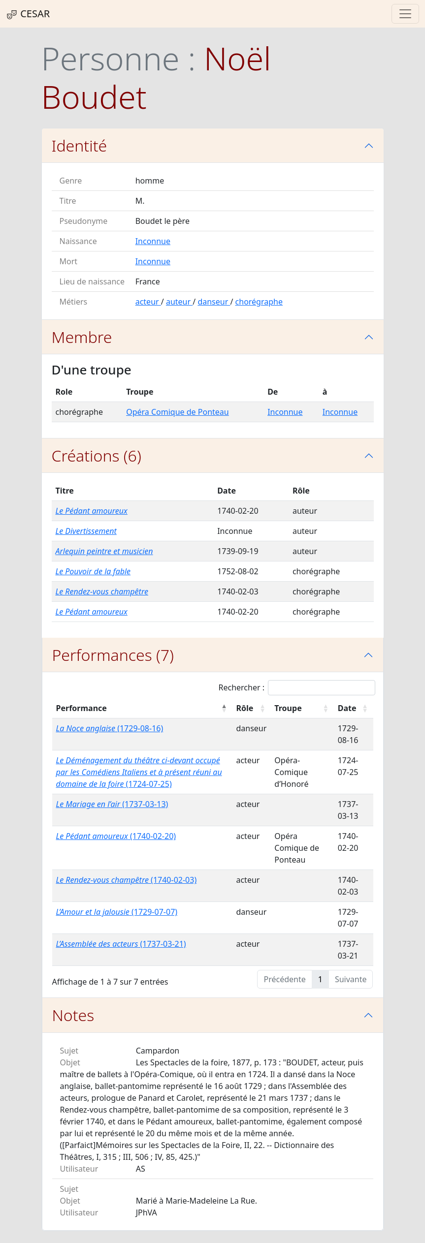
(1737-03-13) (112, 804)
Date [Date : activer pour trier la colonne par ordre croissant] (347, 708)
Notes (73, 1014)
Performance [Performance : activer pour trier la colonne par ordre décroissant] (81, 708)
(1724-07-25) (139, 772)
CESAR (28, 14)
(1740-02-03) (126, 879)
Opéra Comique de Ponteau (177, 411)
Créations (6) (96, 455)
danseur (213, 301)
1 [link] (320, 979)
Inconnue (152, 241)
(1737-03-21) (121, 943)
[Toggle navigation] (405, 14)
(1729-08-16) (109, 728)
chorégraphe (259, 301)
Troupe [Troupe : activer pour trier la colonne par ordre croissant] (287, 708)
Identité (79, 145)
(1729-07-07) (117, 911)
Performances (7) (113, 654)
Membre (82, 336)
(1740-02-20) (116, 836)
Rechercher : (297, 687)
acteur (148, 301)
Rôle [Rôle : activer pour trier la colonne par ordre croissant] (244, 708)
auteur (179, 301)
